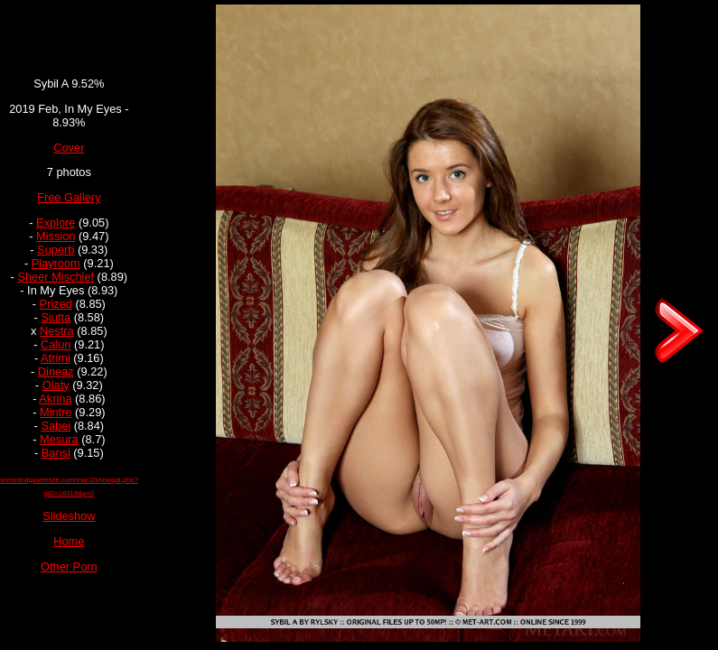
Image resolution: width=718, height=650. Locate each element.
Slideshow (68, 516)
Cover (68, 147)
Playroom (56, 263)
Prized (56, 304)
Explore (55, 222)
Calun (55, 344)
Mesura (59, 439)
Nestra (57, 331)
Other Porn (69, 566)
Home (68, 541)
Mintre (56, 412)
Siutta (55, 317)
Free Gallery (68, 197)
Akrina (55, 398)
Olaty (56, 385)
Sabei (55, 425)
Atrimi (55, 358)
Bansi (56, 453)
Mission (55, 236)
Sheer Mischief (55, 276)
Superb (55, 249)
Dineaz (56, 371)
